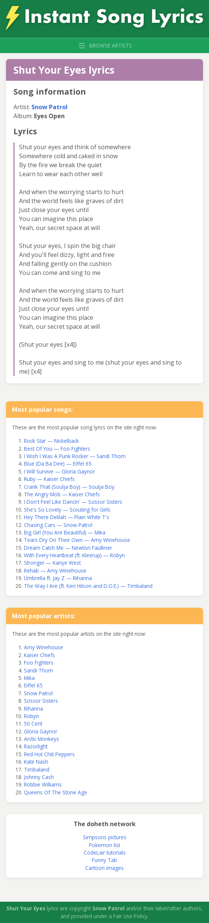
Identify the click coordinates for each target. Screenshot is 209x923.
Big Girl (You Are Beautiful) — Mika (64, 532)
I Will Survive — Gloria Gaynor (59, 471)
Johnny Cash (39, 777)
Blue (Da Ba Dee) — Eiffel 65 (58, 463)
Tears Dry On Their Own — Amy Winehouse (77, 539)
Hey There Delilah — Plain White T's (66, 517)
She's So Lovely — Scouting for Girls (67, 509)
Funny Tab (104, 860)
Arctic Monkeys (41, 738)
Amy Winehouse (43, 647)
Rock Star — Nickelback (51, 440)
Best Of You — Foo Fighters (57, 448)
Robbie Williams (43, 784)
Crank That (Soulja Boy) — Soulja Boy (69, 486)
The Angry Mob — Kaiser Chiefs (62, 494)
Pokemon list (104, 845)
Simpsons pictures (104, 837)
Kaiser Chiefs (39, 655)
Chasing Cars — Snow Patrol (58, 524)
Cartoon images (104, 867)
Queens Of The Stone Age (55, 792)
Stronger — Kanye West (52, 562)
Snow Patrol (49, 107)
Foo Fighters (38, 662)
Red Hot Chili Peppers (49, 754)
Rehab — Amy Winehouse (55, 570)
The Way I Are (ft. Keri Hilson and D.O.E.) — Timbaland (88, 585)
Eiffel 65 (33, 685)
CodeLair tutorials (105, 852)
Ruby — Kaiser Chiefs (49, 478)
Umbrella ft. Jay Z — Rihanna (58, 578)
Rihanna (33, 708)
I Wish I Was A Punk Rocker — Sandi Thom (75, 456)
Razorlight (35, 746)
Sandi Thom (38, 670)
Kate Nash (36, 761)
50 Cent (33, 723)
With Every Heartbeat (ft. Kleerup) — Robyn (74, 555)
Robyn (31, 716)
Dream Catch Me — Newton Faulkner (68, 547)
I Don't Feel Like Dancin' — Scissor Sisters (73, 501)
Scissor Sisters (41, 700)
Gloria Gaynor (40, 731)
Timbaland (36, 769)
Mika (29, 677)
